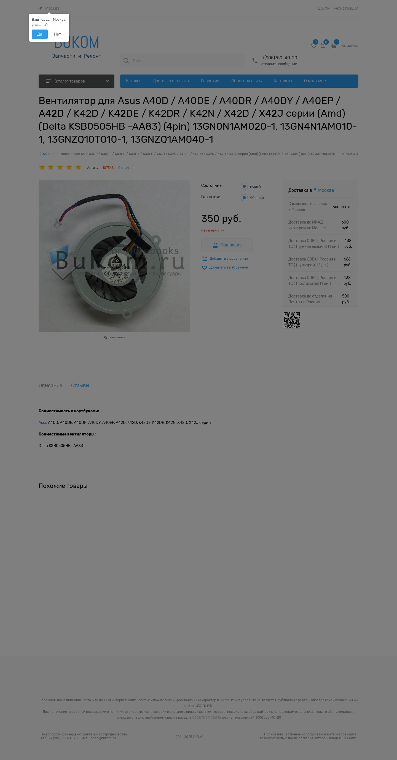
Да (39, 34)
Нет (57, 34)
